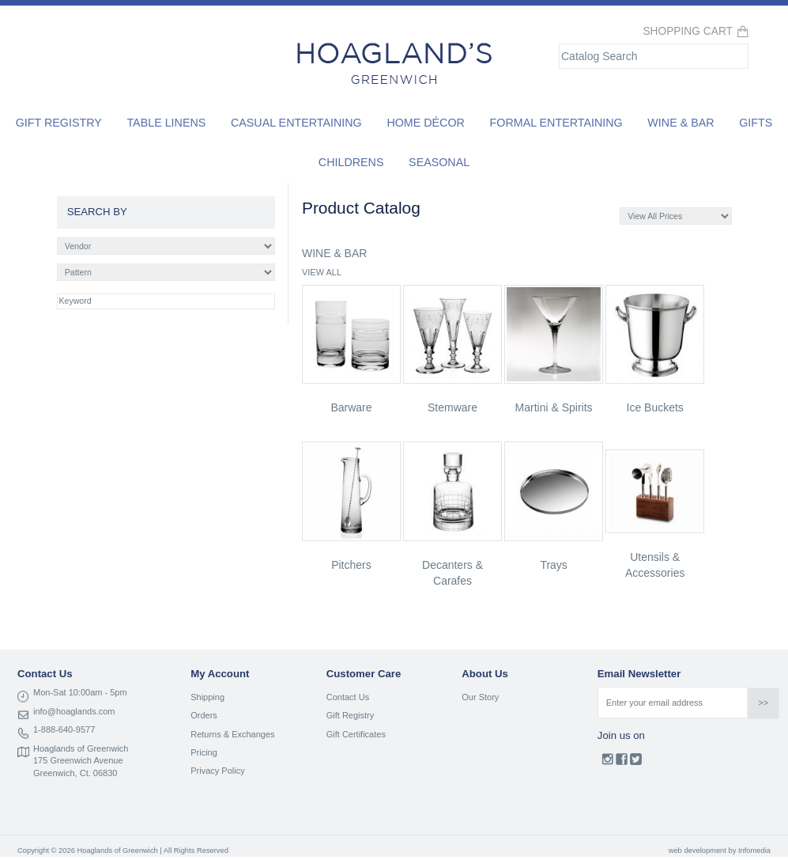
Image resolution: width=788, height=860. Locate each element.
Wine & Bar (680, 122)
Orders (203, 715)
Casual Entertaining (296, 122)
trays (553, 565)
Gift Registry (59, 122)
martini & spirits (554, 407)
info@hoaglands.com (74, 711)
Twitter (636, 763)
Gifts (755, 122)
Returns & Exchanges (232, 734)
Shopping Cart (688, 31)
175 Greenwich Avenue (78, 760)
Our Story (480, 697)
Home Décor (425, 122)
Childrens (351, 162)
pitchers (351, 565)
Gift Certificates (356, 734)
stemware (452, 407)
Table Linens (165, 122)
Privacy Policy (217, 770)
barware (350, 407)
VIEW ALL (321, 272)
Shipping (207, 697)
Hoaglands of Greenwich (80, 748)
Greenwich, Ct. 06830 (75, 773)
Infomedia (754, 850)
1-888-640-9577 (64, 729)
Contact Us (347, 697)
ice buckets (655, 407)
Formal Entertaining (556, 122)
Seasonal (439, 162)
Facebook (622, 763)
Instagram (607, 763)
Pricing (203, 752)
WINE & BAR (334, 253)
